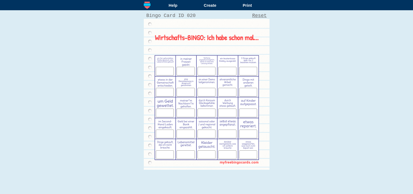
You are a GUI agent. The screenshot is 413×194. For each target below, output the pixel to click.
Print (247, 5)
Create (210, 5)
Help (173, 5)
